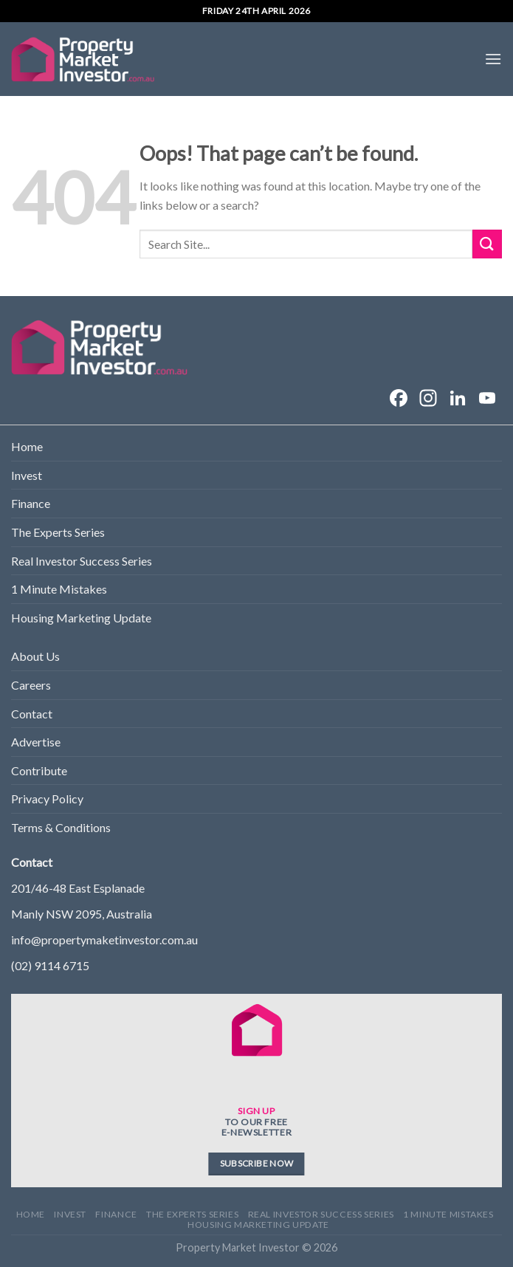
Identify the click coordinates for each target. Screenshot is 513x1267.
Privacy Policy (47, 799)
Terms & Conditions (61, 827)
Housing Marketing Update (81, 618)
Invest (26, 475)
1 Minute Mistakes (59, 589)
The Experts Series (58, 532)
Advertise (36, 742)
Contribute (39, 770)
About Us (35, 656)
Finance (30, 503)
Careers (31, 685)
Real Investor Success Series (81, 561)
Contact (31, 714)
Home (27, 446)
